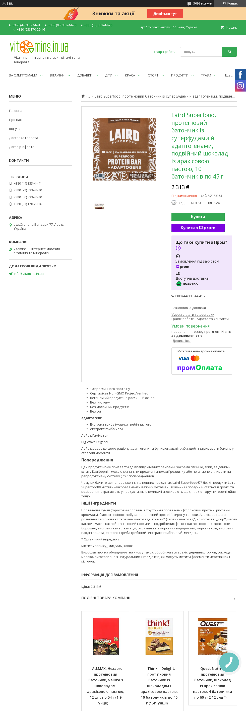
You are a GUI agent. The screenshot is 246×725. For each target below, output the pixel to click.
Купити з (198, 228)
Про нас (15, 119)
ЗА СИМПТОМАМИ (23, 75)
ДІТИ (108, 75)
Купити (198, 217)
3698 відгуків (202, 3)
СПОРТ (153, 75)
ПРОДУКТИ (179, 75)
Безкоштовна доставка (188, 308)
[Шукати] (229, 52)
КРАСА (130, 75)
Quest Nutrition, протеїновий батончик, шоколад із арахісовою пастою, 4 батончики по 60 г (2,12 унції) (213, 683)
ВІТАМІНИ (57, 75)
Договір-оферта (21, 146)
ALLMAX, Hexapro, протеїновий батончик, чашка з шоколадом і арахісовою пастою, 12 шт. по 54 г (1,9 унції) (106, 685)
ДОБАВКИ (84, 75)
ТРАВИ (206, 75)
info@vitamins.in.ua (29, 274)
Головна (15, 110)
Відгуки (15, 128)
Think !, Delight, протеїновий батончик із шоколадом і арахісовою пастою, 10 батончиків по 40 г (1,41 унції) (160, 685)
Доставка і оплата (23, 137)
